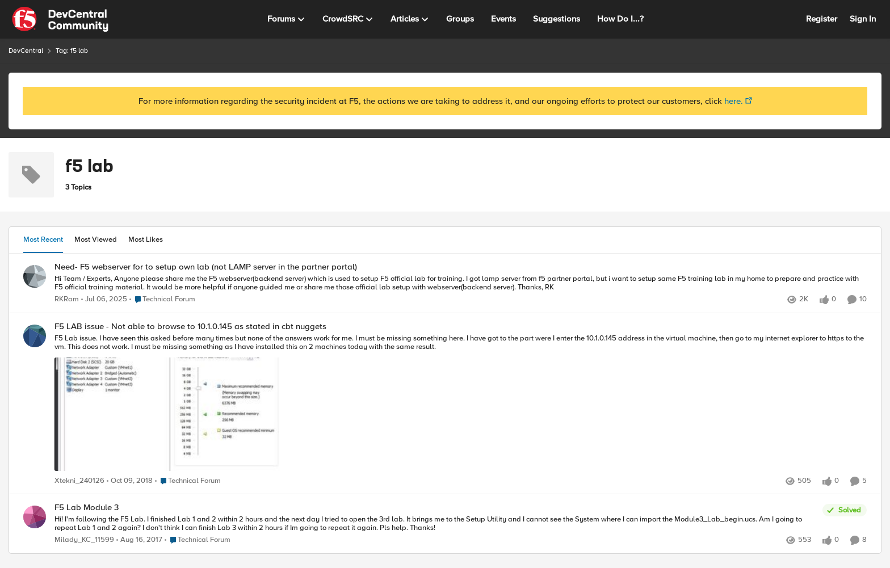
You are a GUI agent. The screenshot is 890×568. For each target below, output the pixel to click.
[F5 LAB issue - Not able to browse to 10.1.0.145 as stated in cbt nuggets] (460, 403)
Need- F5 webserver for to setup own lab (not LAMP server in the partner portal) (205, 267)
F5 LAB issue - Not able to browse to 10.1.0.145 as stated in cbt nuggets (190, 326)
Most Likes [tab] (145, 239)
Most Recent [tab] (43, 239)
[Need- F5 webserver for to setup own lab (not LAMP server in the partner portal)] (460, 283)
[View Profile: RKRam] (34, 276)
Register (821, 19)
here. (733, 101)
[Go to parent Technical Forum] (162, 299)
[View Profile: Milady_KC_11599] (34, 517)
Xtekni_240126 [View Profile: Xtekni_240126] (79, 481)
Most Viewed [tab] (95, 239)
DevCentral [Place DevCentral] (26, 51)
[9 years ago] (139, 540)
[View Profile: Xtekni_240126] (34, 336)
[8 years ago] (130, 481)
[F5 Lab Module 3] (435, 524)
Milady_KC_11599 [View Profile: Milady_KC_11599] (84, 540)
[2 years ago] (104, 299)
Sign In (863, 19)
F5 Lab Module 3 (86, 507)
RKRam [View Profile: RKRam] (66, 299)
